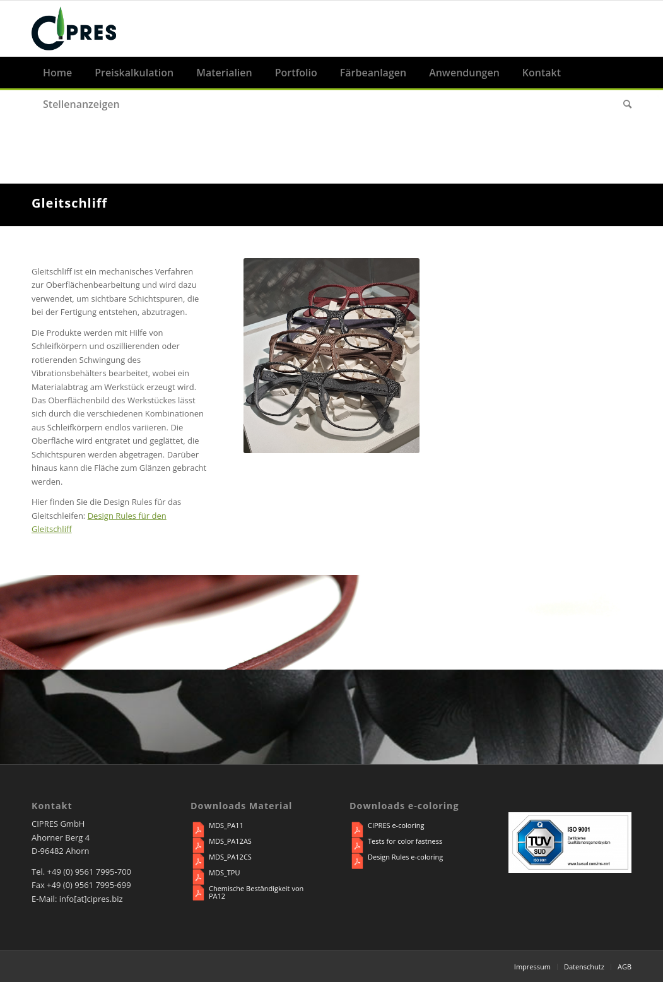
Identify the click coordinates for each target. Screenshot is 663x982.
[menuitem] (57, 72)
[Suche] (621, 104)
